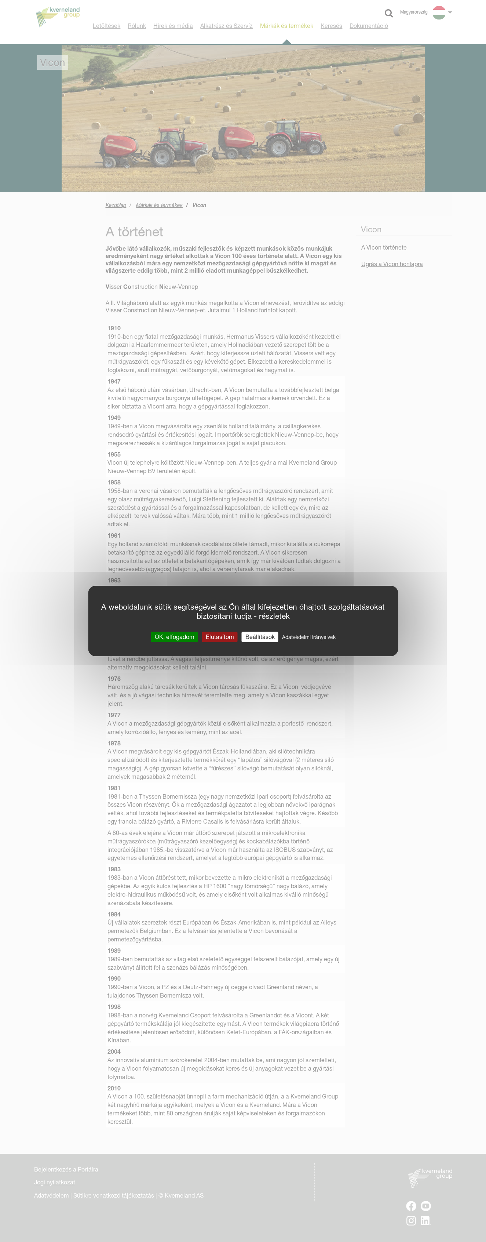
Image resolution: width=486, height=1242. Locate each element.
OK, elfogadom (174, 636)
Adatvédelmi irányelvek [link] (309, 637)
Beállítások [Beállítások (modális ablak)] (260, 636)
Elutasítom (220, 636)
